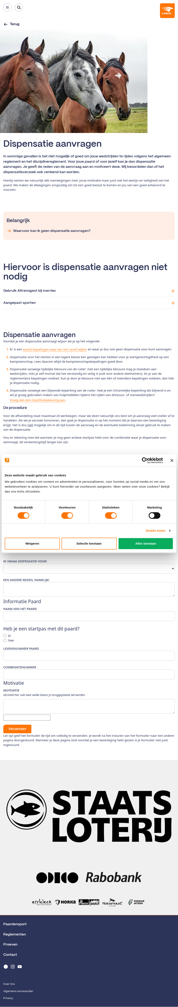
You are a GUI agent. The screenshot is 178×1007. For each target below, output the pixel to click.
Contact (10, 954)
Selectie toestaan (89, 543)
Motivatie (11, 690)
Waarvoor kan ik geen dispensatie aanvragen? (49, 230)
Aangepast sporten (89, 303)
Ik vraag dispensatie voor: (25, 561)
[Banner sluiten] (171, 460)
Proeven (10, 944)
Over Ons (9, 984)
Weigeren (32, 543)
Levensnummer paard (21, 648)
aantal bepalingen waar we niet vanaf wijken (55, 349)
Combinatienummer (19, 667)
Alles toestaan (145, 543)
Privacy (8, 998)
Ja (9, 635)
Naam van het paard (20, 609)
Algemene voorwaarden (18, 991)
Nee (11, 640)
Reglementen (14, 934)
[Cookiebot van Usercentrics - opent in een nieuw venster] (145, 460)
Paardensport (15, 924)
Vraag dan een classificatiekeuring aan (37, 400)
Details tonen (155, 530)
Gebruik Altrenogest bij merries (89, 291)
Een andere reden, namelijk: (26, 580)
